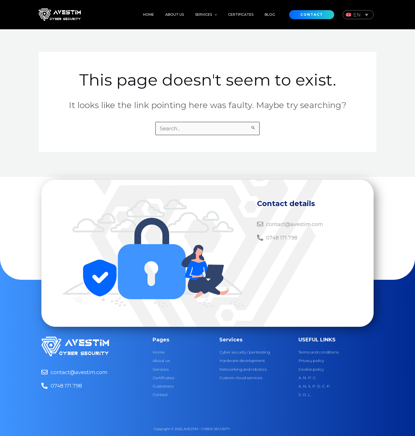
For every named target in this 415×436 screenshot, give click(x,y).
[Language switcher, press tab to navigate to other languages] (358, 14)
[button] (200, 14)
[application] (208, 14)
